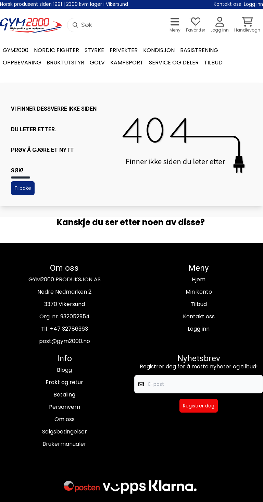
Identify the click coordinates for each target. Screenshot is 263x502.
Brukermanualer (64, 444)
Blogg (64, 370)
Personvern (64, 407)
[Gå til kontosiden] (219, 25)
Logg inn (199, 329)
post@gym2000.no (64, 341)
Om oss (64, 419)
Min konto (199, 292)
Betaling (64, 395)
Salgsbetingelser (64, 432)
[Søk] (131, 25)
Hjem (198, 279)
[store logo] (31, 25)
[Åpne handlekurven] (247, 25)
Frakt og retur (64, 382)
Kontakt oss (199, 316)
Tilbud (199, 304)
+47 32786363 (69, 329)
